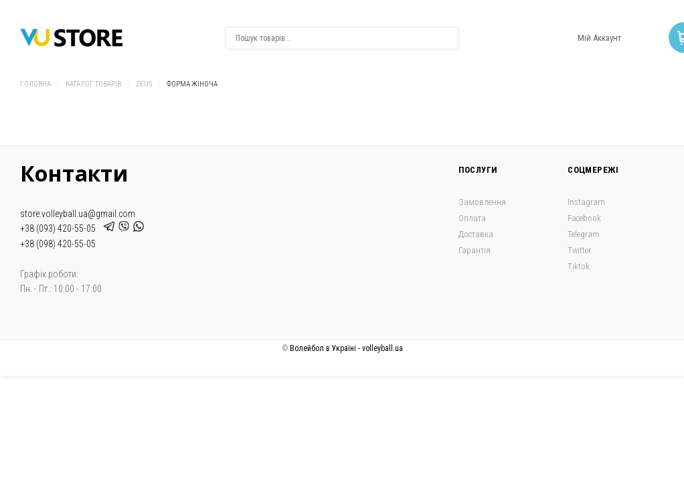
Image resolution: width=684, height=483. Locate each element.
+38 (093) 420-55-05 (60, 228)
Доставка (475, 234)
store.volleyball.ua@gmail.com (77, 213)
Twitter (579, 250)
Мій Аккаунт (599, 38)
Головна (35, 84)
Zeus (144, 84)
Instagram (586, 202)
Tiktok (579, 266)
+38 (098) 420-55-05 (58, 243)
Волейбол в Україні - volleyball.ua (346, 348)
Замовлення (482, 202)
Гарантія (474, 250)
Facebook (584, 218)
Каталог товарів (93, 84)
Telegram (584, 234)
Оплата (472, 218)
